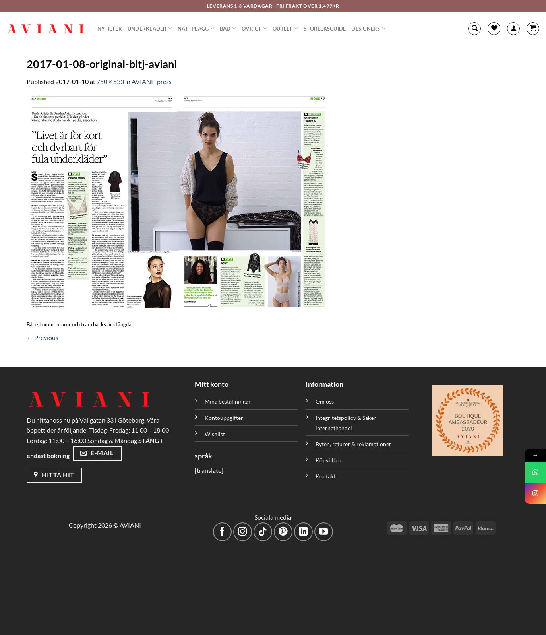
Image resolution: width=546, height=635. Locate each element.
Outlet (285, 28)
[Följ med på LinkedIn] (303, 531)
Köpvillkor (329, 460)
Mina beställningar (228, 401)
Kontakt (325, 476)
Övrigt (254, 28)
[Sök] (474, 28)
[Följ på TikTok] (263, 531)
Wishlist (215, 434)
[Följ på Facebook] (222, 531)
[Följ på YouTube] (323, 531)
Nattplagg (196, 28)
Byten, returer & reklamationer (353, 444)
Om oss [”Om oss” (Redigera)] (325, 401)
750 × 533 (110, 81)
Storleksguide (325, 28)
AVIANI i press (152, 81)
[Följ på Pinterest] (283, 531)
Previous (42, 337)
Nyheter (109, 28)
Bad (228, 28)
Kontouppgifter (224, 417)
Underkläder (150, 28)
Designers (368, 28)
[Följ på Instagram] (242, 531)
